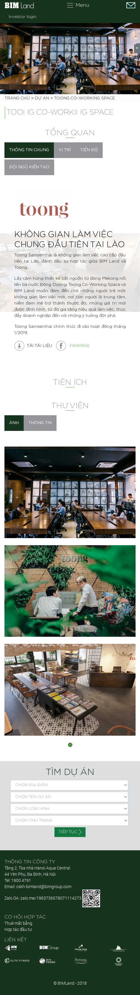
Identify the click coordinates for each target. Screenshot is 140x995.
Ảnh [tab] (14, 423)
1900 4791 (21, 880)
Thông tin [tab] (40, 423)
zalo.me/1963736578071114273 (50, 898)
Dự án (42, 98)
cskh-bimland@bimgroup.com (43, 886)
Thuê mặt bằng (18, 923)
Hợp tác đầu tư (18, 929)
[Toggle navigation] (77, 5)
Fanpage (73, 346)
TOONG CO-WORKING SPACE (84, 98)
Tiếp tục (70, 832)
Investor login (22, 17)
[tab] (29, 150)
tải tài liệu (33, 346)
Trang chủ (17, 98)
